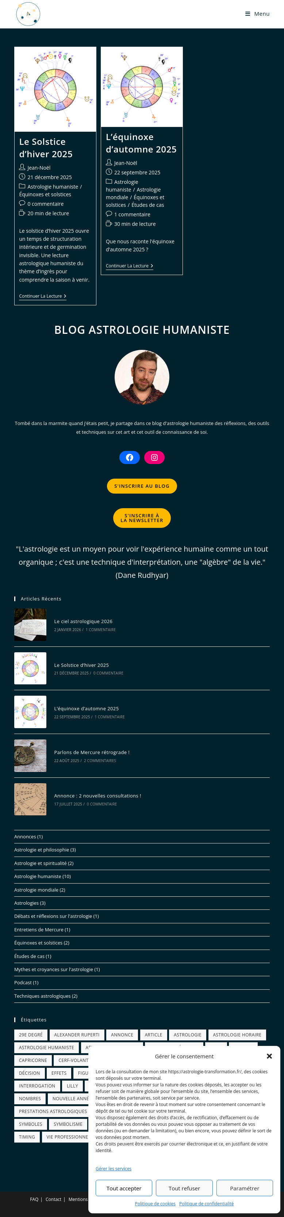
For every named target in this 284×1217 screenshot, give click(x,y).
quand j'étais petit (88, 423)
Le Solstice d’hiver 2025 (46, 147)
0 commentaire (45, 203)
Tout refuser (184, 1188)
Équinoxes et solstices (45, 194)
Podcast (23, 982)
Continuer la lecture (42, 297)
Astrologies (26, 903)
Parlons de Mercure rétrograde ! (92, 752)
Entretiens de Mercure (39, 929)
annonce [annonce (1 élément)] (122, 1035)
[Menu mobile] (257, 13)
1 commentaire (132, 214)
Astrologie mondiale (36, 889)
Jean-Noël (38, 167)
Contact (53, 1199)
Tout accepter (124, 1188)
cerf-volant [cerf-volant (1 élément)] (73, 1060)
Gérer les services (113, 1169)
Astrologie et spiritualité (40, 863)
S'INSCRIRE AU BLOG (141, 486)
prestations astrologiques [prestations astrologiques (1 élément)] (53, 1111)
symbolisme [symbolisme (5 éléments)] (68, 1124)
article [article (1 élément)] (153, 1035)
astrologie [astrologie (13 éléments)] (188, 1035)
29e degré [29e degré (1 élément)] (31, 1035)
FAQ (34, 1199)
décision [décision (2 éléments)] (29, 1073)
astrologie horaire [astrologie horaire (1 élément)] (237, 1035)
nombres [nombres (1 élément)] (30, 1099)
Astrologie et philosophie (41, 849)
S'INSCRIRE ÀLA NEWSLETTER (141, 517)
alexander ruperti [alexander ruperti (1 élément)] (77, 1035)
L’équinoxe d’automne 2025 (141, 143)
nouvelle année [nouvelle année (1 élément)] (72, 1099)
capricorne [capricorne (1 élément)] (33, 1060)
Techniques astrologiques (42, 996)
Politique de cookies (155, 1204)
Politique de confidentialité (206, 1204)
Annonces (25, 836)
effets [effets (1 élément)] (58, 1073)
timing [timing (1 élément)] (27, 1137)
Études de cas (147, 204)
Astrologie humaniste (52, 186)
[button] (269, 1056)
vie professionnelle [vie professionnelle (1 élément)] (71, 1137)
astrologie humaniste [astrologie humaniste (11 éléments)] (46, 1047)
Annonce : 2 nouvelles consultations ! (97, 795)
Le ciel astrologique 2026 (83, 621)
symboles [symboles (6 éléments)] (30, 1124)
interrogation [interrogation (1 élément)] (37, 1086)
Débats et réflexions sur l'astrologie (53, 916)
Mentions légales (86, 1199)
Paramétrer (244, 1188)
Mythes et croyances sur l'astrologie (53, 969)
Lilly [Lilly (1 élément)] (72, 1086)
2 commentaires (100, 760)
